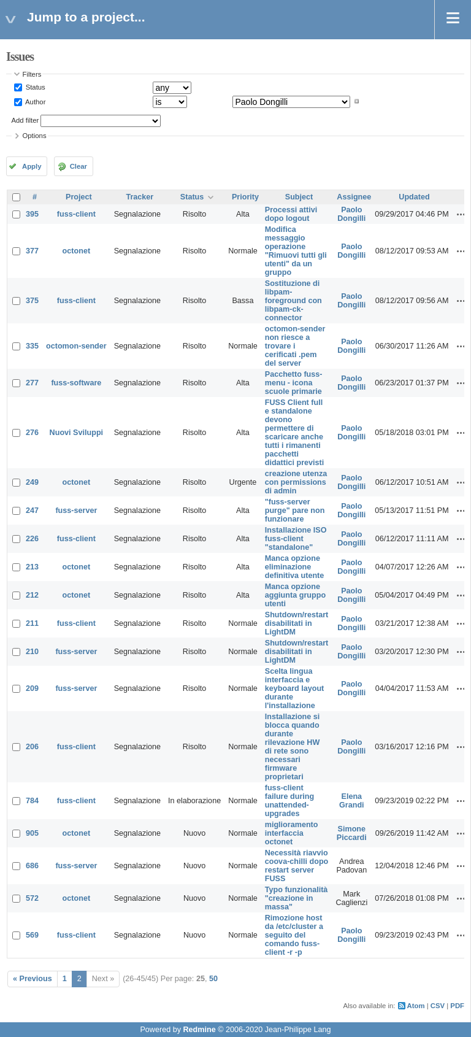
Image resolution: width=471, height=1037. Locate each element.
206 (32, 746)
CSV (438, 1005)
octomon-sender (76, 346)
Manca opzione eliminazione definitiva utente (294, 567)
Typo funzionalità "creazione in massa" (296, 898)
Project (79, 197)
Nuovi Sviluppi (76, 432)
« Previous (32, 978)
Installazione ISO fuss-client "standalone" (296, 539)
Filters (32, 74)
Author (35, 101)
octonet (76, 251)
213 (32, 567)
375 (32, 300)
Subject (299, 197)
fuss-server (76, 510)
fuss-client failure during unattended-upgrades (289, 801)
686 (32, 866)
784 (32, 800)
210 (32, 651)
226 (32, 538)
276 (32, 432)
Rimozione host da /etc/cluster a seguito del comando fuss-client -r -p (294, 935)
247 (32, 510)
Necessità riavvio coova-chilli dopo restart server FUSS (297, 866)
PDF (457, 1005)
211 (32, 623)
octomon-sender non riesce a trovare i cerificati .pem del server (295, 346)
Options (35, 135)
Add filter (25, 120)
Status (34, 87)
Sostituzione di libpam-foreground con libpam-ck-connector (293, 300)
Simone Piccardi (352, 833)
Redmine (199, 1029)
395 (32, 214)
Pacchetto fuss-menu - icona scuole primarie (294, 383)
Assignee (354, 197)
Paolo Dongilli (351, 214)
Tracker (139, 197)
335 (32, 346)
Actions (461, 214)
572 (32, 898)
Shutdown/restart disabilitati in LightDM (297, 623)
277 (32, 383)
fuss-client (76, 214)
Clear (78, 166)
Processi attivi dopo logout (291, 214)
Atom (416, 1005)
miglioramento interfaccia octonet (291, 833)
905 (32, 833)
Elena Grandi (351, 800)
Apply (31, 166)
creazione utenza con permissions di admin (296, 482)
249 (32, 482)
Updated (414, 197)
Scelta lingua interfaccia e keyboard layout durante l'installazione (294, 688)
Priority (245, 197)
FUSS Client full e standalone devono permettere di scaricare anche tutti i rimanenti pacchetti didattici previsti (294, 432)
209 (32, 688)
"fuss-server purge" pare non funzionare (295, 510)
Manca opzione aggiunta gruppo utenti (295, 595)
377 (32, 251)
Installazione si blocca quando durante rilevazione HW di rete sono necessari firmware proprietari (292, 746)
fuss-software (76, 383)
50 (213, 978)
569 (32, 935)
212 (32, 595)
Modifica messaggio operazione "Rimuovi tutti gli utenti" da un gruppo (296, 251)
